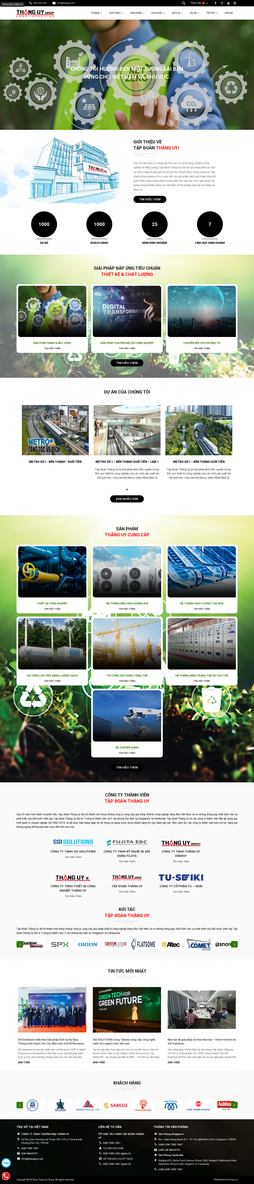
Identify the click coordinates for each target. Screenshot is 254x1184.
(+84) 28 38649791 (169, 1150)
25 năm (95, 13)
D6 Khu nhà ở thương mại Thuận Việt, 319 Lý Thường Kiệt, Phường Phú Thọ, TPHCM (51, 1141)
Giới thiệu (114, 13)
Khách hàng (127, 1083)
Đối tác (127, 912)
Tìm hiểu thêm (150, 199)
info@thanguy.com (66, 3)
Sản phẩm (136, 13)
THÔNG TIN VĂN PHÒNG (171, 1127)
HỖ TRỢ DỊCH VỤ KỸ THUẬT (118, 1158)
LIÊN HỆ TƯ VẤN (109, 1127)
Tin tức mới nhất (127, 971)
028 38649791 (29, 1153)
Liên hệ (229, 13)
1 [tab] (127, 489)
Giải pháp (156, 13)
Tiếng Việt (195, 2)
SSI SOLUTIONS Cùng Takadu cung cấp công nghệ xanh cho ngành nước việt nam (124, 1041)
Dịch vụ (176, 13)
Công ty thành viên (127, 798)
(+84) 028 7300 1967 (170, 1144)
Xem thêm (24, 1062)
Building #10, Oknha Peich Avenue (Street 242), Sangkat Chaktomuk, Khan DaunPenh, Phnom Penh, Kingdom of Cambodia (197, 1162)
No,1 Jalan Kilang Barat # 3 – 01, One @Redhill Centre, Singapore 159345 (197, 1139)
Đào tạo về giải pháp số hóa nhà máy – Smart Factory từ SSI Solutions (202, 1041)
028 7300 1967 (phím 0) (117, 1153)
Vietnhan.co (231, 1179)
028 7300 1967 (40, 3)
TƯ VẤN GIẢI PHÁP (113, 1148)
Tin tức (211, 13)
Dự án (193, 13)
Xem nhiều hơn (127, 499)
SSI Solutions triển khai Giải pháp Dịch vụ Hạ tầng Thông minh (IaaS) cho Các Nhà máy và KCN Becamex (51, 1041)
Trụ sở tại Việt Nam (32, 1127)
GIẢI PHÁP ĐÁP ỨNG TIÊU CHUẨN (127, 271)
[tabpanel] (55, 442)
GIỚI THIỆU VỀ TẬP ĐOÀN (156, 145)
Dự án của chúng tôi (127, 392)
